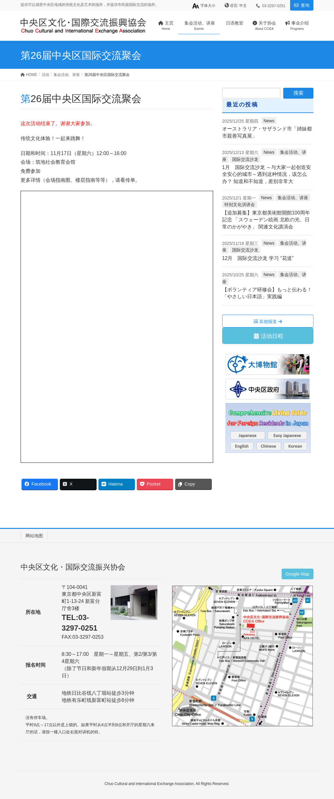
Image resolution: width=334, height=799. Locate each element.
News (269, 120)
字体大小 (203, 5)
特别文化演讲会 (239, 204)
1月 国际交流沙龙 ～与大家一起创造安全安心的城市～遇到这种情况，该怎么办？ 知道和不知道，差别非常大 (266, 174)
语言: (235, 5)
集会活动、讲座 (293, 197)
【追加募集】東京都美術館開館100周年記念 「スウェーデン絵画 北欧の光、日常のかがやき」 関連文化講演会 (266, 219)
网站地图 (34, 535)
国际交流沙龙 (245, 159)
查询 (305, 5)
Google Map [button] (297, 573)
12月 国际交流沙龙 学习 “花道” (257, 258)
